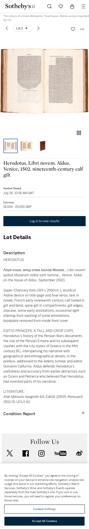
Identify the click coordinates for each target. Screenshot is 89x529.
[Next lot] (38, 28)
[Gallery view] (79, 133)
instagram (41, 453)
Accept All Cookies (44, 521)
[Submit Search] (49, 6)
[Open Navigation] (83, 6)
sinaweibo (79, 453)
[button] (44, 81)
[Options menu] (22, 28)
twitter (10, 453)
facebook (26, 453)
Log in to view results (45, 221)
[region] (44, 496)
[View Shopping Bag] (72, 6)
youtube (60, 453)
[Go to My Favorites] (61, 6)
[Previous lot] (7, 28)
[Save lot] (73, 29)
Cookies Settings (44, 509)
